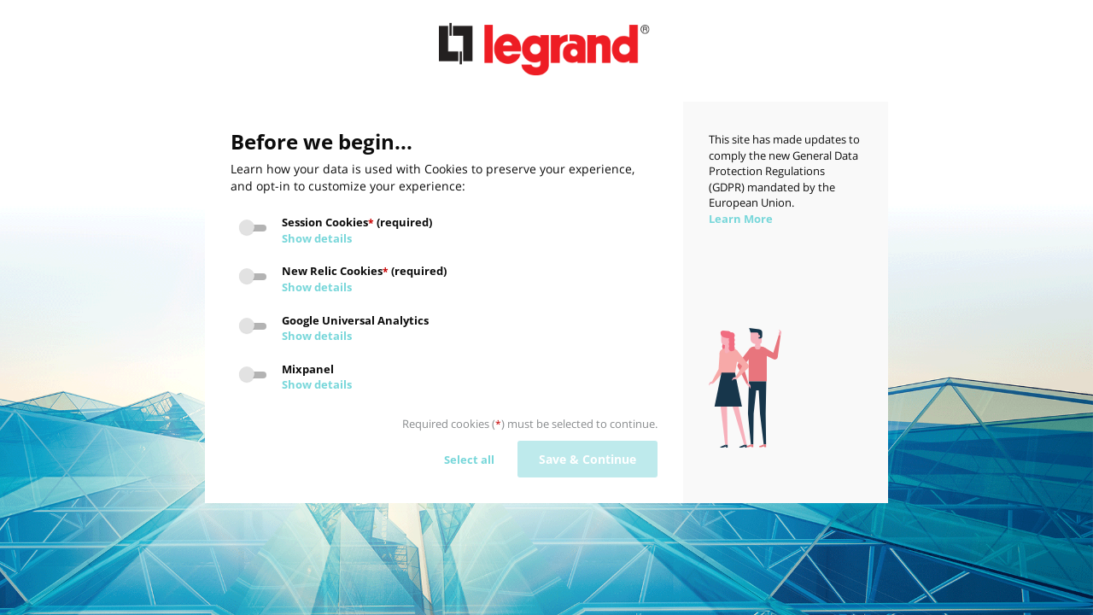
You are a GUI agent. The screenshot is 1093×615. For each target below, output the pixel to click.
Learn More (741, 218)
